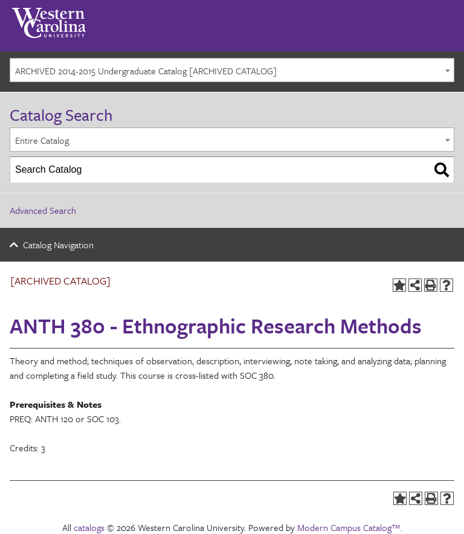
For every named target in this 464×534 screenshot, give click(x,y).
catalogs (89, 527)
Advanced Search (43, 210)
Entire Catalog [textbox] (42, 140)
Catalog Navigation (58, 244)
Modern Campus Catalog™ (349, 527)
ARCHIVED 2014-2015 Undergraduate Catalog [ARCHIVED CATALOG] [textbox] (146, 70)
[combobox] (232, 70)
